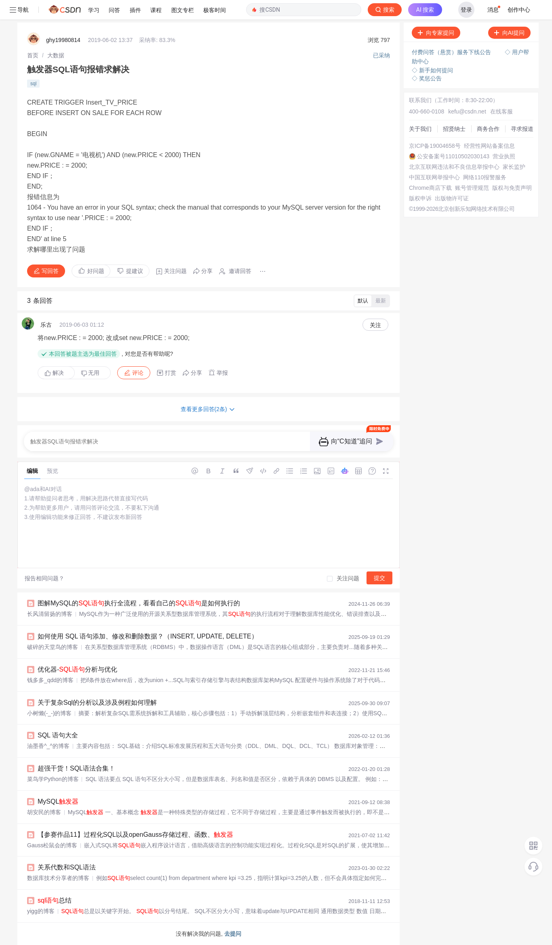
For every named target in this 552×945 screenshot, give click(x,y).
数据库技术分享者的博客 (58, 878)
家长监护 (514, 167)
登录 (466, 9)
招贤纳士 (454, 129)
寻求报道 (522, 129)
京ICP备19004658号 (435, 146)
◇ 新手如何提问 (432, 70)
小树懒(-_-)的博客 (49, 713)
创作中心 (519, 9)
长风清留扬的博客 (49, 614)
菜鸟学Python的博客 (53, 779)
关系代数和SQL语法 (67, 867)
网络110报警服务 (484, 177)
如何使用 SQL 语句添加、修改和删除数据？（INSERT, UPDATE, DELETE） (148, 636)
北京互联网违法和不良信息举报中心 (454, 167)
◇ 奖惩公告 (427, 78)
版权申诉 (420, 198)
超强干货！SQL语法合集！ (76, 768)
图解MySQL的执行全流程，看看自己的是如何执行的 (139, 603)
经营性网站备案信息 (489, 146)
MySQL (58, 801)
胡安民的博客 (44, 812)
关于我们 (420, 129)
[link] (32, 55)
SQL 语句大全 (58, 735)
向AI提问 (509, 32)
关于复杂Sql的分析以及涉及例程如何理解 (97, 702)
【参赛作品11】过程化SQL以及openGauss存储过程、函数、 (135, 834)
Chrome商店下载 (430, 188)
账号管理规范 (472, 188)
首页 (32, 55)
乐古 (46, 324)
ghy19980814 (63, 40)
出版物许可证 (452, 198)
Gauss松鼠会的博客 (52, 845)
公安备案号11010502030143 (453, 156)
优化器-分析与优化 (77, 669)
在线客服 (501, 111)
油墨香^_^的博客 (48, 746)
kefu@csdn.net (467, 111)
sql (33, 83)
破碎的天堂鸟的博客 (52, 647)
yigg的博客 (41, 911)
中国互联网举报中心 (434, 177)
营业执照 (504, 156)
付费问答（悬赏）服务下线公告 (452, 52)
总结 (55, 900)
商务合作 (488, 129)
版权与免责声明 (512, 188)
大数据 (55, 55)
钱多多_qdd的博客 (50, 680)
